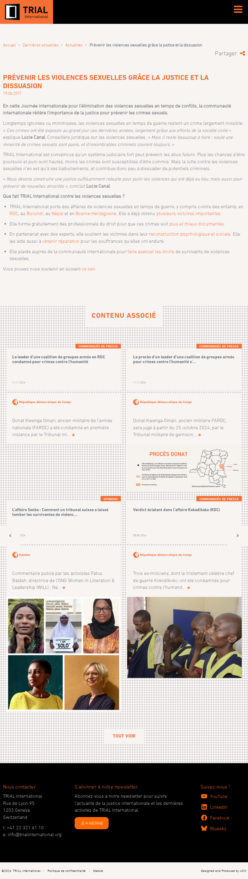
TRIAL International (27, 870)
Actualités (74, 44)
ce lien (88, 268)
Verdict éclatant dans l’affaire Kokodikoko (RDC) (176, 509)
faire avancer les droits (150, 251)
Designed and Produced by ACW (224, 870)
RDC (14, 213)
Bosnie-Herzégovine (96, 213)
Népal (57, 213)
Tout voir (124, 736)
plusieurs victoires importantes (188, 213)
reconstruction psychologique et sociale (189, 234)
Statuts (98, 870)
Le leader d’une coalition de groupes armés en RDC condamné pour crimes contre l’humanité (58, 359)
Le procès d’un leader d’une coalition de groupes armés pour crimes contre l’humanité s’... (183, 359)
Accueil (9, 44)
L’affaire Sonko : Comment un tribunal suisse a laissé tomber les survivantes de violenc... (60, 512)
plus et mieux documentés (196, 223)
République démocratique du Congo (45, 402)
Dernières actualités (40, 44)
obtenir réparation (60, 241)
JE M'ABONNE (92, 823)
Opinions (111, 499)
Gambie (24, 555)
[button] (10, 536)
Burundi (35, 213)
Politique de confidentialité (66, 870)
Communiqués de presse (98, 346)
